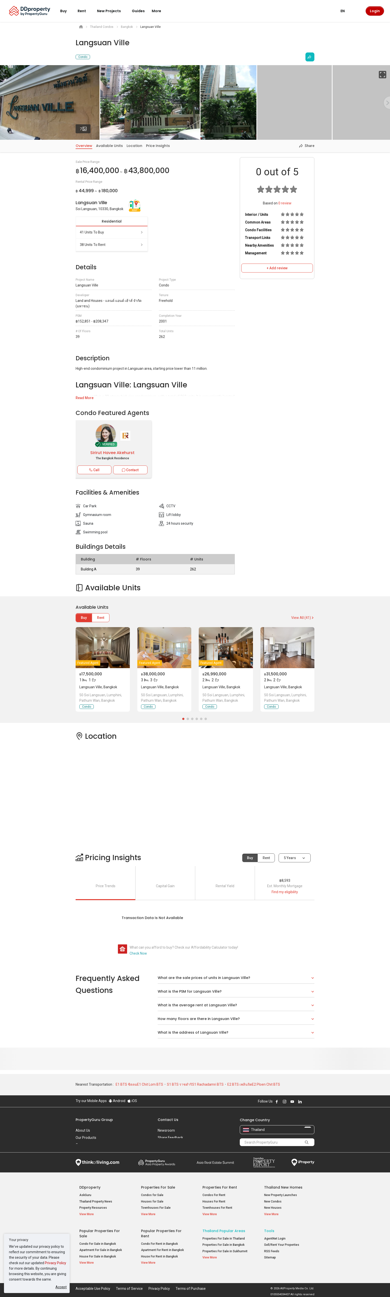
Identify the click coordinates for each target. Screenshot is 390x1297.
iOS (132, 1101)
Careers (82, 1145)
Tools (269, 1230)
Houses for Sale (152, 1201)
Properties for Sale (158, 1187)
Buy (84, 618)
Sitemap (270, 1257)
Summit (215, 1162)
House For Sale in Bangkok (97, 1256)
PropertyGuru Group (94, 1119)
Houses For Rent (213, 1201)
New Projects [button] (112, 11)
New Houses (273, 1207)
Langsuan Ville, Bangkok (98, 687)
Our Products (86, 1138)
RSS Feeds (271, 1250)
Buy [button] (66, 11)
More (159, 11)
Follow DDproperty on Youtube (292, 1102)
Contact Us (168, 1119)
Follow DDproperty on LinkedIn (300, 1102)
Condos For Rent (213, 1195)
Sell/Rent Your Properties (281, 1244)
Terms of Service (129, 1286)
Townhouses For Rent (217, 1207)
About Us (83, 1130)
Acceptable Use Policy (93, 1286)
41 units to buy (112, 232)
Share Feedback (170, 1138)
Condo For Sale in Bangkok (97, 1243)
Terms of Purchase (191, 1286)
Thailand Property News (95, 1201)
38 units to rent (112, 245)
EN (346, 11)
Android (117, 1101)
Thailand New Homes (283, 1187)
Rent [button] (85, 11)
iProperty (303, 1162)
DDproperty (89, 1187)
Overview (84, 145)
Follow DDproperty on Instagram (285, 1102)
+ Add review (277, 268)
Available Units (109, 145)
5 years (290, 858)
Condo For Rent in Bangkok (159, 1243)
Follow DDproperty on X (307, 1102)
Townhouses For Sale (156, 1207)
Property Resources (93, 1207)
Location (134, 145)
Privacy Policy (55, 1263)
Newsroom (166, 1130)
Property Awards (157, 1162)
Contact (130, 470)
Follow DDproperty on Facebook (277, 1102)
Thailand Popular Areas (223, 1230)
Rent (100, 618)
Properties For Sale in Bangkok (223, 1244)
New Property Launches (280, 1195)
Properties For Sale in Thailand (223, 1238)
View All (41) (302, 618)
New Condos (273, 1201)
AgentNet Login (275, 1238)
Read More (85, 398)
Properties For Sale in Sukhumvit (224, 1250)
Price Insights (158, 145)
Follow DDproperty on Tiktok (312, 1102)
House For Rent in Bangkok (159, 1256)
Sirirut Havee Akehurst (112, 453)
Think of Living (97, 1162)
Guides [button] (138, 10)
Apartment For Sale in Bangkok (100, 1249)
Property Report (264, 1162)
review (285, 203)
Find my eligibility (285, 892)
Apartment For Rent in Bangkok (162, 1249)
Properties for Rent (219, 1187)
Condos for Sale (152, 1195)
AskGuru (85, 1195)
